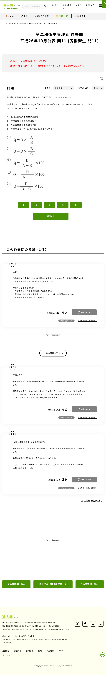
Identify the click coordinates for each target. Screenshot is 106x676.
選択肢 (48, 88)
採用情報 (30, 651)
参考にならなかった (66, 321)
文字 (84, 88)
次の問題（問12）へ (89, 584)
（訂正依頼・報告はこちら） (64, 97)
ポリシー (62, 651)
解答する (51, 216)
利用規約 (51, 651)
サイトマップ (7, 656)
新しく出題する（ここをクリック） (48, 65)
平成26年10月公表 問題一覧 (53, 584)
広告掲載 (18, 651)
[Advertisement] (53, 560)
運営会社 (6, 651)
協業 (41, 651)
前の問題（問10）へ (16, 584)
